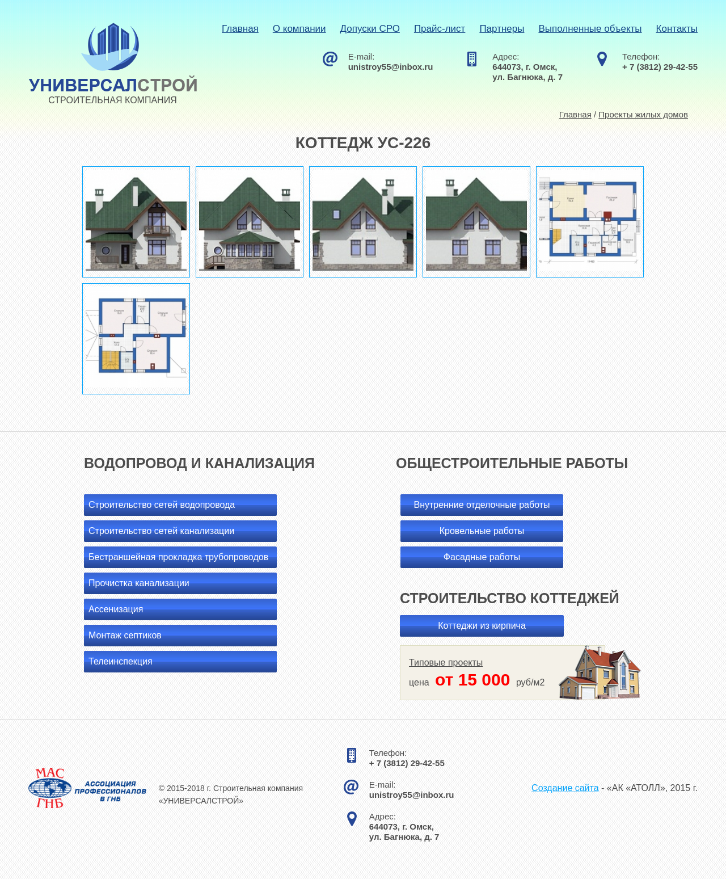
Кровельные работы (482, 531)
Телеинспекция (120, 661)
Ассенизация (115, 609)
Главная (240, 28)
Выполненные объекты (589, 28)
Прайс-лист (440, 28)
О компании (299, 28)
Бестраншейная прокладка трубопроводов (178, 557)
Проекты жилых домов (643, 114)
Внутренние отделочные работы (481, 505)
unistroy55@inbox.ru (390, 67)
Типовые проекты (446, 662)
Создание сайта (565, 788)
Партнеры (501, 28)
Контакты (677, 28)
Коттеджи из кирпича (482, 625)
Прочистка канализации (138, 583)
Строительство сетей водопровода (161, 505)
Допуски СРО (370, 28)
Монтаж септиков (125, 635)
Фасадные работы (482, 557)
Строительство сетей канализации (161, 531)
